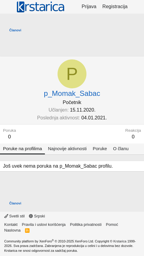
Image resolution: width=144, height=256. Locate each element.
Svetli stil (14, 216)
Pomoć (112, 224)
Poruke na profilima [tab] (22, 148)
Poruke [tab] (100, 148)
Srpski (37, 216)
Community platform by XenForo (49, 241)
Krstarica (119, 241)
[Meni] (8, 7)
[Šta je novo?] (136, 6)
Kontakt (10, 224)
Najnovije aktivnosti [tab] (67, 148)
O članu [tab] (121, 148)
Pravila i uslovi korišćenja (44, 224)
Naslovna (12, 230)
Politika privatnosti (86, 224)
